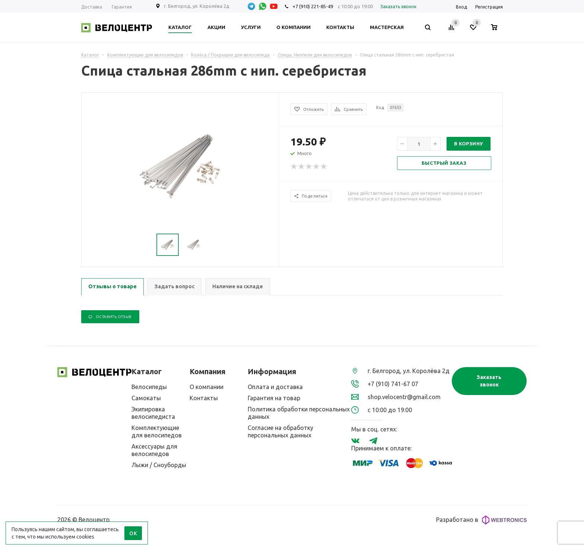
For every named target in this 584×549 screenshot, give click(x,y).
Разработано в (481, 520)
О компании (206, 386)
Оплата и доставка (275, 386)
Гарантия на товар (274, 398)
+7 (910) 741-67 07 (393, 384)
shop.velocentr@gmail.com (404, 397)
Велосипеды (149, 386)
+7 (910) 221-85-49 (312, 6)
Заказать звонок (489, 381)
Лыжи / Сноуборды (158, 465)
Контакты (204, 398)
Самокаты (146, 398)
